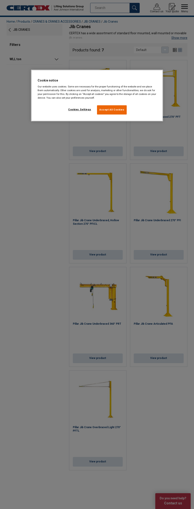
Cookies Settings (79, 109)
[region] (97, 95)
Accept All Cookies (111, 109)
